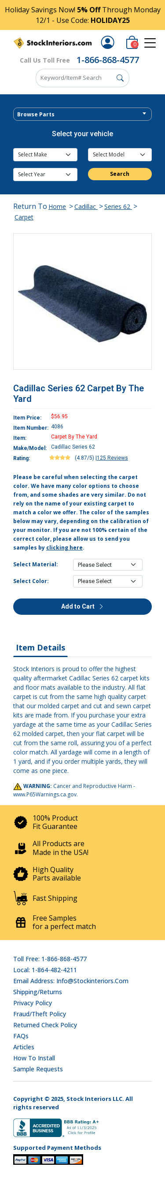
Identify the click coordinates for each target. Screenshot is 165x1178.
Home (57, 206)
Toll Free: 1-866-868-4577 (50, 959)
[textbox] (82, 114)
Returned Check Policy (45, 1025)
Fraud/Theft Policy (39, 1014)
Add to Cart (82, 606)
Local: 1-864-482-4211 (45, 970)
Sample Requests (38, 1069)
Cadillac (86, 206)
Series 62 (118, 206)
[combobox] (82, 114)
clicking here (64, 547)
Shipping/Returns (37, 992)
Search (119, 174)
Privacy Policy (32, 1003)
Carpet (24, 217)
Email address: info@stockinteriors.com (70, 981)
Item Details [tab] (40, 647)
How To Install (34, 1058)
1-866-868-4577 (108, 60)
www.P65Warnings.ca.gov (45, 794)
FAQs (21, 1036)
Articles (23, 1047)
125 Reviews (112, 458)
